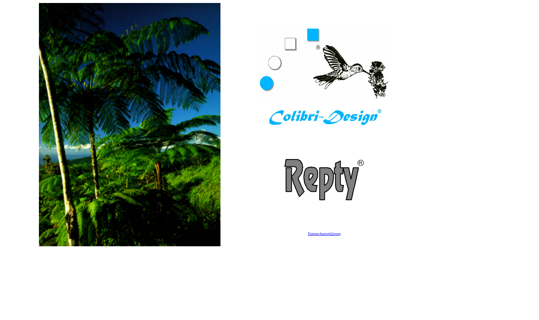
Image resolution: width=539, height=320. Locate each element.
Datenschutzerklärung (324, 234)
